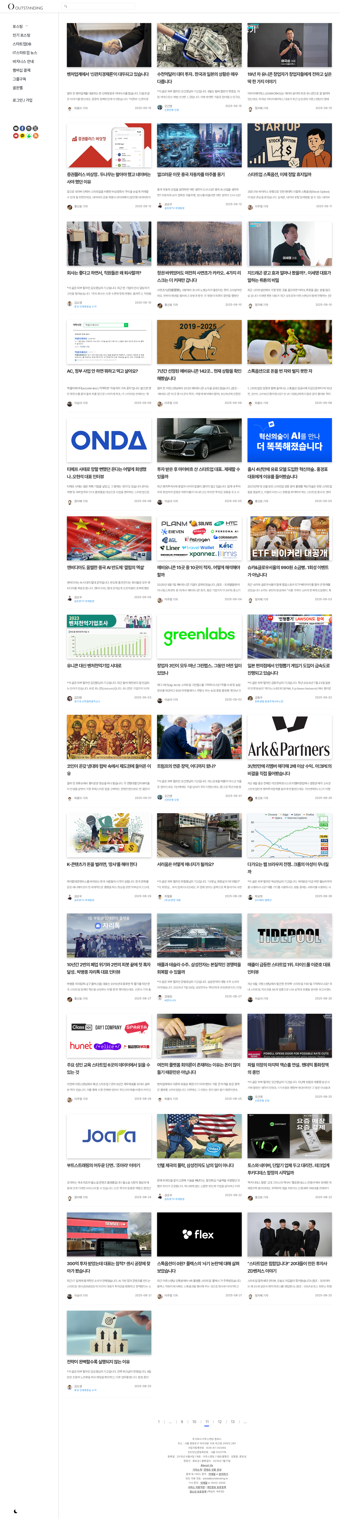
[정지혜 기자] (250, 109)
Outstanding (25, 6)
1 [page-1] (159, 1422)
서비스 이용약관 (196, 1487)
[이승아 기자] (69, 403)
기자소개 (197, 1469)
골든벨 (18, 88)
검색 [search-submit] (65, 6)
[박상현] (250, 897)
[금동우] (250, 698)
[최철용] (159, 897)
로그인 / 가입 (23, 100)
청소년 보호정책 (198, 1491)
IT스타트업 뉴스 (25, 52)
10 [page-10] (194, 1422)
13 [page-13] (233, 1422)
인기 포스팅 (21, 35)
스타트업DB (22, 44)
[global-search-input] (98, 6)
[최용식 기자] (69, 109)
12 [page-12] (220, 1422)
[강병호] (159, 997)
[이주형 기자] (250, 207)
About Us (207, 1465)
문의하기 (223, 1474)
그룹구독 (19, 79)
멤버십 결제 (21, 70)
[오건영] (159, 106)
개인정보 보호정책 (216, 1487)
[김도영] (69, 303)
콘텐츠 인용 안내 (212, 1469)
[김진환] (69, 698)
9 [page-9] (182, 1422)
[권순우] (159, 205)
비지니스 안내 (23, 61)
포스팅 (18, 26)
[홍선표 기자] (69, 207)
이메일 (212, 1474)
